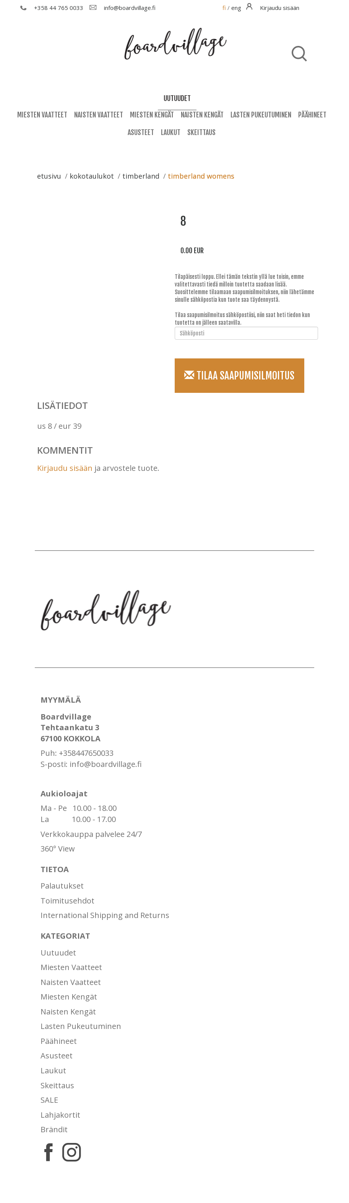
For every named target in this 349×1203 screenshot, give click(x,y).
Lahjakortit (60, 1115)
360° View (58, 848)
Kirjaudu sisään (65, 468)
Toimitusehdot (67, 900)
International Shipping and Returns (105, 915)
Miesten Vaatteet (42, 115)
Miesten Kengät (152, 115)
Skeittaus (201, 132)
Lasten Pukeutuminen (261, 115)
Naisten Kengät (202, 115)
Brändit (54, 1129)
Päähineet (312, 115)
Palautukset (62, 886)
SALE (49, 1100)
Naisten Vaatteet (98, 115)
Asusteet (141, 132)
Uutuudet (58, 952)
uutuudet (177, 98)
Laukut (170, 132)
